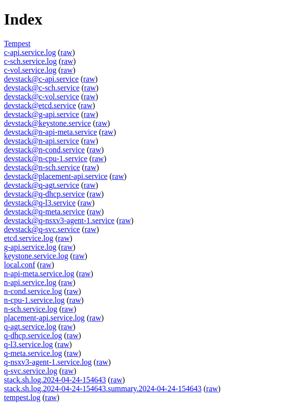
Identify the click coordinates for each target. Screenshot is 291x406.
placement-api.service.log (44, 318)
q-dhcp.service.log (33, 335)
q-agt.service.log (30, 326)
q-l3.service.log (28, 344)
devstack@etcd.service (40, 105)
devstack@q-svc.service (42, 229)
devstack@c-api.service (41, 79)
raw (66, 52)
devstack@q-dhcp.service (44, 194)
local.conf (19, 265)
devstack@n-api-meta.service (50, 132)
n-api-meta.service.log (39, 273)
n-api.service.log (30, 282)
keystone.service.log (36, 256)
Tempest (17, 43)
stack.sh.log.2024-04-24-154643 (55, 380)
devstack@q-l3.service (40, 203)
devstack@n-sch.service (42, 167)
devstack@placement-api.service (56, 176)
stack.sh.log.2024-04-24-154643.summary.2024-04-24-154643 (103, 388)
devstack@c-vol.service (41, 96)
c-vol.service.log (30, 70)
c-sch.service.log (30, 61)
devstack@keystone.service (47, 123)
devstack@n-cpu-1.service (45, 158)
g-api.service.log (30, 247)
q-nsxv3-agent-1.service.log (48, 362)
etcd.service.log (28, 238)
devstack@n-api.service (41, 141)
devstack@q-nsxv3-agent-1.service (59, 220)
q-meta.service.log (33, 353)
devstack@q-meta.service (44, 211)
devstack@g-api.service (41, 114)
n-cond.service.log (33, 291)
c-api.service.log (30, 52)
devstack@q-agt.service (41, 185)
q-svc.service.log (30, 371)
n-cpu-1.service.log (34, 300)
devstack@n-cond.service (44, 149)
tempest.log (22, 397)
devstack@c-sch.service (42, 88)
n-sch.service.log (30, 309)
